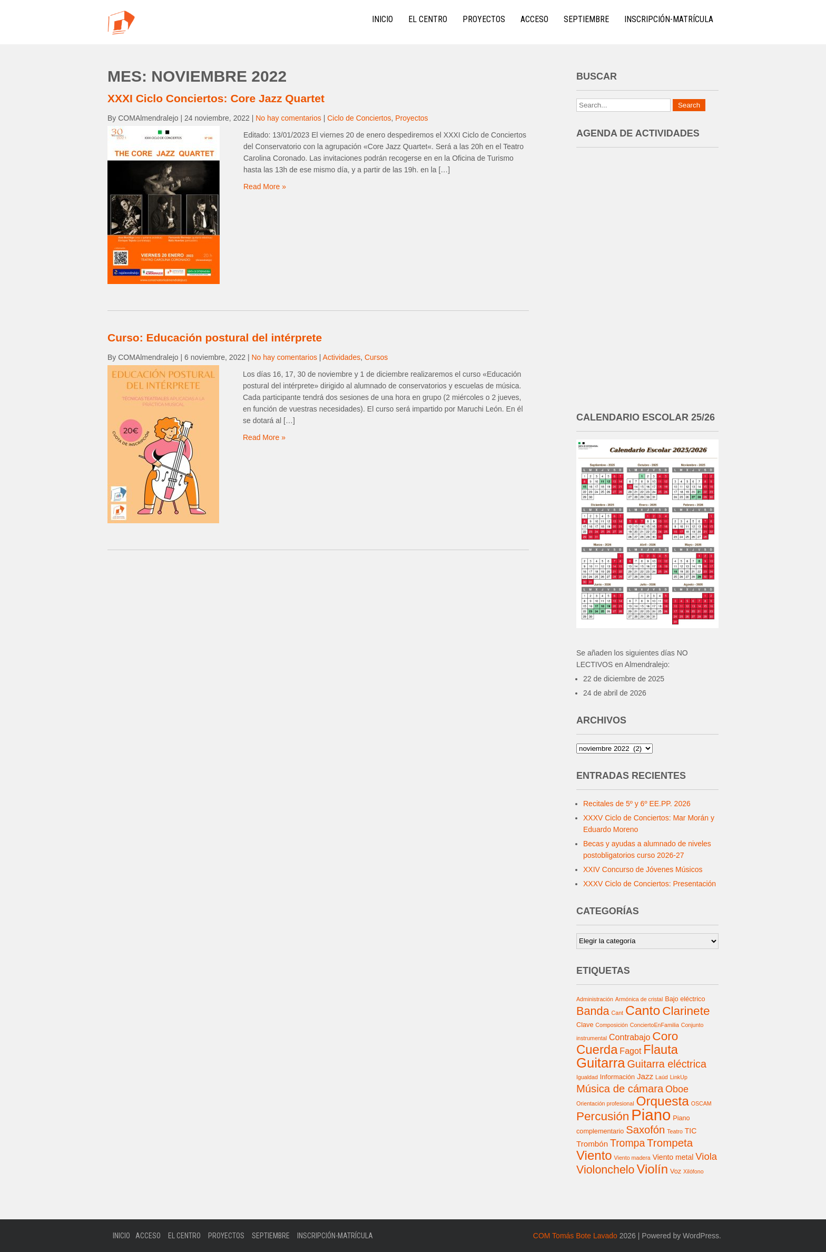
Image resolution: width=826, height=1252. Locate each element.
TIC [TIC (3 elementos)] (691, 1131)
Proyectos (484, 19)
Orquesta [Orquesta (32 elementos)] (662, 1101)
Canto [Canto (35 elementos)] (642, 1010)
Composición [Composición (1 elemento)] (611, 1025)
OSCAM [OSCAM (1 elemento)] (701, 1103)
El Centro (427, 19)
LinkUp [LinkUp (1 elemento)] (678, 1077)
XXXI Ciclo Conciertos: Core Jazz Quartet (215, 98)
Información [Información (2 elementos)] (617, 1077)
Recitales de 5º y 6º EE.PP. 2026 (637, 803)
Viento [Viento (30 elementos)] (594, 1155)
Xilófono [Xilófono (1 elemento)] (693, 1171)
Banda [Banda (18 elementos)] (592, 1011)
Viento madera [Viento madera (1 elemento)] (632, 1158)
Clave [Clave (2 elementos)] (584, 1025)
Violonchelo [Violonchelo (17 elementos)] (605, 1169)
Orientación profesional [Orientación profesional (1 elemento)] (605, 1103)
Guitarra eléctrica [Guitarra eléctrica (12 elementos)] (666, 1064)
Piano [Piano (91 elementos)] (651, 1114)
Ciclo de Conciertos (359, 118)
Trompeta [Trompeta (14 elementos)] (670, 1143)
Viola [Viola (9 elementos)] (706, 1156)
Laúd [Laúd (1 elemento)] (661, 1077)
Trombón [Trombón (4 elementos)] (592, 1143)
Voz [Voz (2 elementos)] (675, 1171)
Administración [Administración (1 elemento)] (594, 999)
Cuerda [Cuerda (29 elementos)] (596, 1049)
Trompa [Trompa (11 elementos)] (627, 1143)
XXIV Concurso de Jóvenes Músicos (642, 869)
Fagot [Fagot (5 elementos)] (630, 1050)
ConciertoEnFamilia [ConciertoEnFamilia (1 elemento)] (654, 1025)
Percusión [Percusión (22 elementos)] (602, 1116)
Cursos (376, 357)
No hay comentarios (288, 118)
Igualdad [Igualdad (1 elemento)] (587, 1077)
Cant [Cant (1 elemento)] (618, 1013)
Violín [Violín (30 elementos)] (652, 1169)
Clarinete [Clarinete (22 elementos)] (686, 1011)
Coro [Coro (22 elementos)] (665, 1036)
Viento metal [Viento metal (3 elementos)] (673, 1157)
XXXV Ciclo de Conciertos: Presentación (649, 883)
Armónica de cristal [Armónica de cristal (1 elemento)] (639, 999)
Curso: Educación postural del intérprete (214, 337)
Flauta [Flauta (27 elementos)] (660, 1050)
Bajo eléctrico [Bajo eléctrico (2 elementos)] (685, 999)
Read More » (264, 186)
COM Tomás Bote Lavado (575, 1235)
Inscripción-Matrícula (668, 19)
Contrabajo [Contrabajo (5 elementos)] (630, 1037)
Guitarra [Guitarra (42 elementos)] (600, 1062)
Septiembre (586, 19)
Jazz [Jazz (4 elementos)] (645, 1076)
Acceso (534, 19)
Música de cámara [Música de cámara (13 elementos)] (619, 1088)
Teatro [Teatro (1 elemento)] (675, 1131)
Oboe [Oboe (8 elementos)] (677, 1089)
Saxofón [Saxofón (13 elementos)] (645, 1130)
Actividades (342, 357)
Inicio (382, 19)
